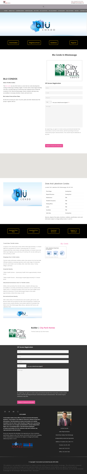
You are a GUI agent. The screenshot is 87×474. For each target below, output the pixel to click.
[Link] (7, 2)
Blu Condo (64, 244)
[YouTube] (13, 411)
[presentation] (56, 139)
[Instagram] (17, 411)
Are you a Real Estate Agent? (61, 102)
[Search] (43, 6)
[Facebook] (5, 411)
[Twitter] (9, 411)
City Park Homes (47, 327)
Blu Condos (8, 86)
